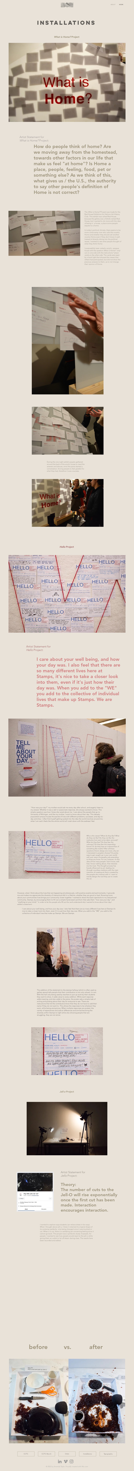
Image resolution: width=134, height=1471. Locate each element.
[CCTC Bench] (46, 1454)
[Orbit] (67, 1454)
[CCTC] (25, 1454)
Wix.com (85, 1466)
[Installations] (87, 1454)
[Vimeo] (65, 1461)
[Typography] (108, 1454)
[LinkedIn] (59, 1461)
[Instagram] (71, 1461)
